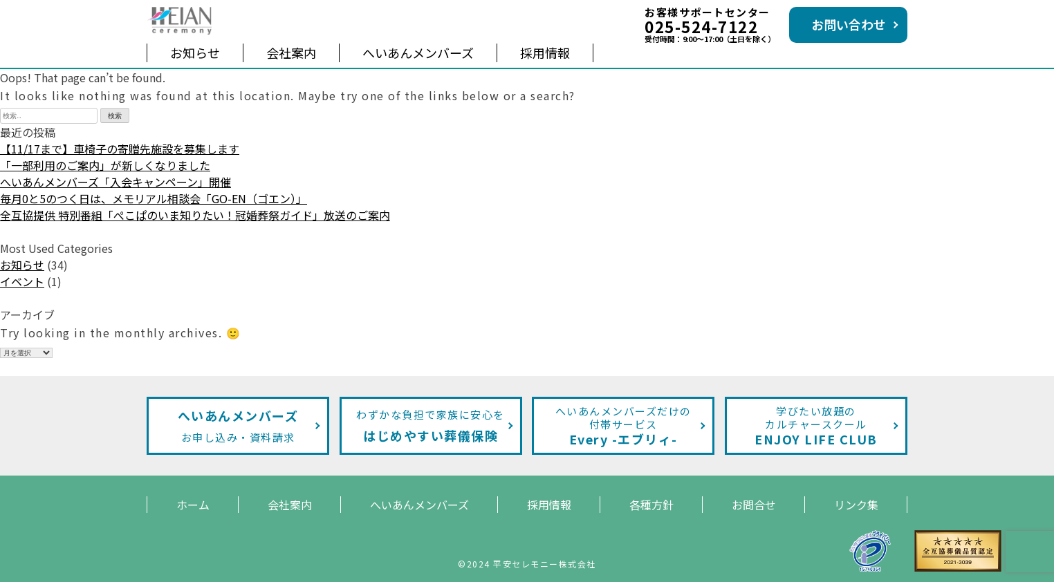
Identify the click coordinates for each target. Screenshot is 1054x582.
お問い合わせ (848, 24)
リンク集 (856, 504)
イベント (22, 281)
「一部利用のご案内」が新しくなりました (105, 165)
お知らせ (195, 53)
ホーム (193, 504)
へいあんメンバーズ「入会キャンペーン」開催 (115, 181)
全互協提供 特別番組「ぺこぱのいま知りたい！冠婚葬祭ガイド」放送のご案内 (195, 215)
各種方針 (651, 504)
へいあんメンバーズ (418, 53)
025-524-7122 (701, 26)
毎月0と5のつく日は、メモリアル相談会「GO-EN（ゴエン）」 (153, 198)
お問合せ (754, 504)
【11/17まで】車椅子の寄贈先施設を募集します (119, 148)
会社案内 (291, 53)
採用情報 (545, 53)
